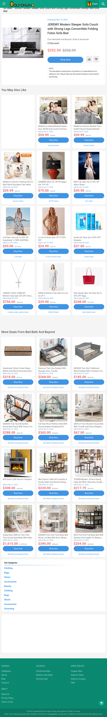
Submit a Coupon (78, 678)
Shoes (7, 577)
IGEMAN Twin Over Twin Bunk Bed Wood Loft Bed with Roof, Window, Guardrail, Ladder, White (53, 537)
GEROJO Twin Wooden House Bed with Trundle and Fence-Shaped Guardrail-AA (88, 426)
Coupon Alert (76, 671)
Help (73, 682)
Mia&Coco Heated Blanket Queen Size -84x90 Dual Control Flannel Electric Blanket (52, 129)
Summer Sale (42, 678)
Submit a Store (77, 675)
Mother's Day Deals (44, 675)
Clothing (8, 568)
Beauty (7, 586)
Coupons (5, 682)
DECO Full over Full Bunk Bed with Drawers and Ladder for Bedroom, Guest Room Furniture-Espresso (88, 537)
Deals (92, 3)
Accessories (10, 581)
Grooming (9, 608)
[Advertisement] (18, 121)
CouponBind (52, 714)
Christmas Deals (43, 671)
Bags (6, 572)
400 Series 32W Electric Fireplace (17, 479)
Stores (4, 675)
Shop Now (64, 59)
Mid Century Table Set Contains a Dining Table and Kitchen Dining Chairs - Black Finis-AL (52, 482)
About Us (5, 694)
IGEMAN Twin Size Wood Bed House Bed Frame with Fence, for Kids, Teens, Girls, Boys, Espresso (17, 426)
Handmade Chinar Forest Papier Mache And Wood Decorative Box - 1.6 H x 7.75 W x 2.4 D (18, 371)
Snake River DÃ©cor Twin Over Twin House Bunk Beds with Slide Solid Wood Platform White (17, 537)
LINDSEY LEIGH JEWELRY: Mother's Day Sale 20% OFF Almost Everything (18, 296)
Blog (3, 678)
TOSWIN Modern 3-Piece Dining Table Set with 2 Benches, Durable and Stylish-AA (88, 482)
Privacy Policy (7, 698)
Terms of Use (7, 701)
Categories (6, 671)
